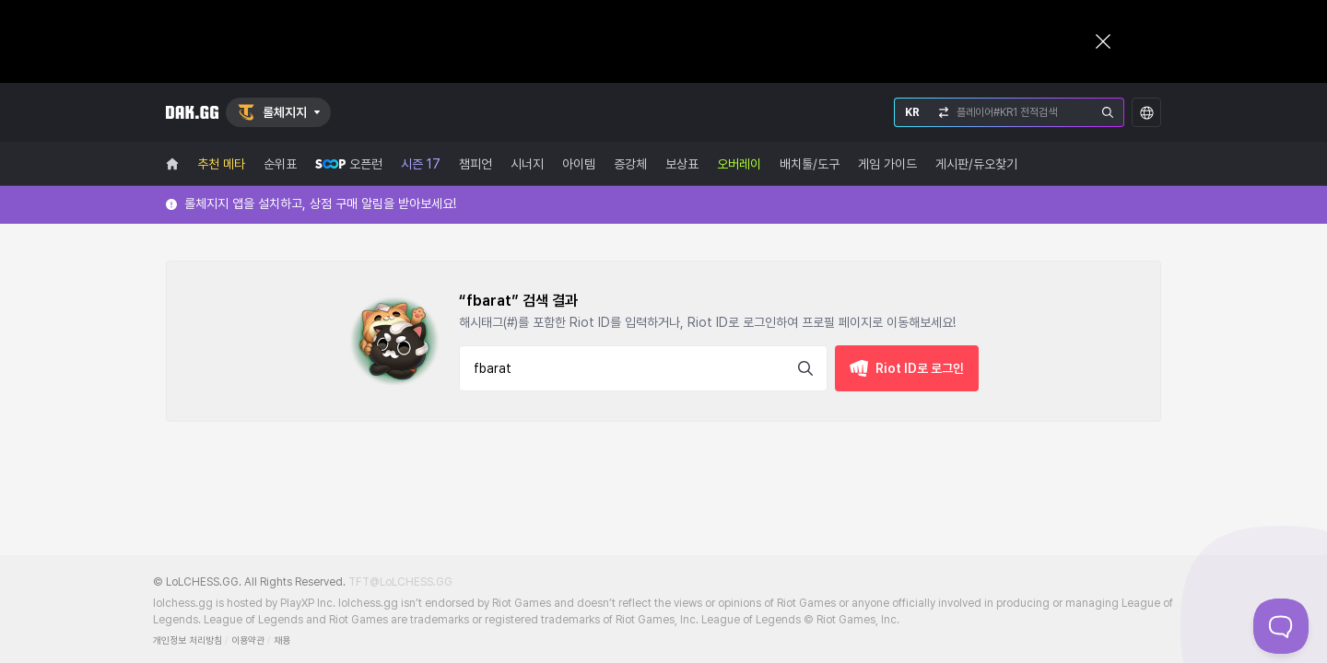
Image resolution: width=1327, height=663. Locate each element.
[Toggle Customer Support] (1281, 626)
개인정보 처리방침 (187, 640)
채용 (282, 640)
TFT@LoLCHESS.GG (400, 582)
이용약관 (247, 640)
